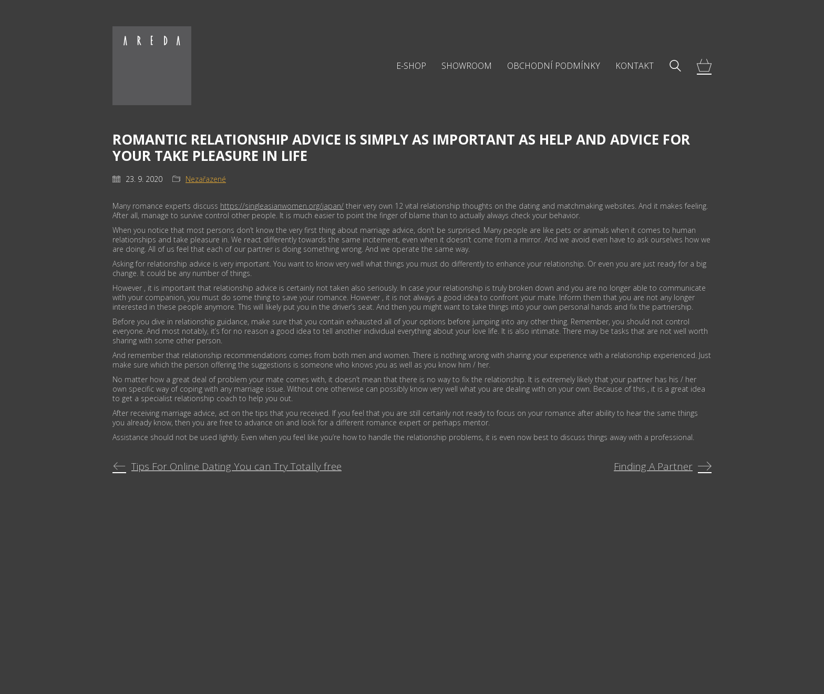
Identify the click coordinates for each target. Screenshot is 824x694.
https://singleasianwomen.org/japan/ (282, 206)
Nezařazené (206, 179)
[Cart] (704, 66)
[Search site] (675, 67)
